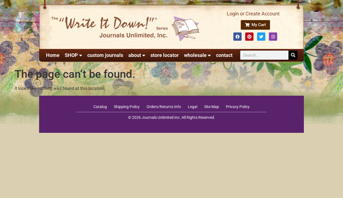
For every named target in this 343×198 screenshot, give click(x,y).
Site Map (211, 107)
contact (224, 55)
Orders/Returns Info (164, 107)
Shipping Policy (127, 107)
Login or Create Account (253, 13)
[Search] (293, 55)
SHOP (73, 55)
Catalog (100, 107)
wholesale (197, 55)
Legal (192, 107)
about (136, 55)
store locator (164, 55)
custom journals (105, 55)
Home (53, 55)
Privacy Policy (238, 107)
